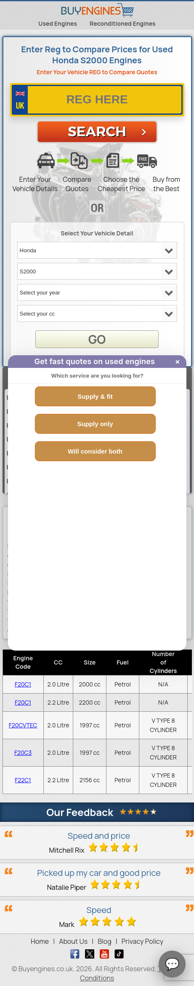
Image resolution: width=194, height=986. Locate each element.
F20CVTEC (23, 725)
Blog (104, 941)
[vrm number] (97, 99)
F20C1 (23, 684)
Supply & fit (94, 396)
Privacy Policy (142, 941)
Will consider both (95, 451)
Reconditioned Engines (123, 23)
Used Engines (57, 23)
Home (40, 941)
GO (97, 339)
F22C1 (23, 780)
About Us (73, 941)
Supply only (95, 423)
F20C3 (23, 752)
